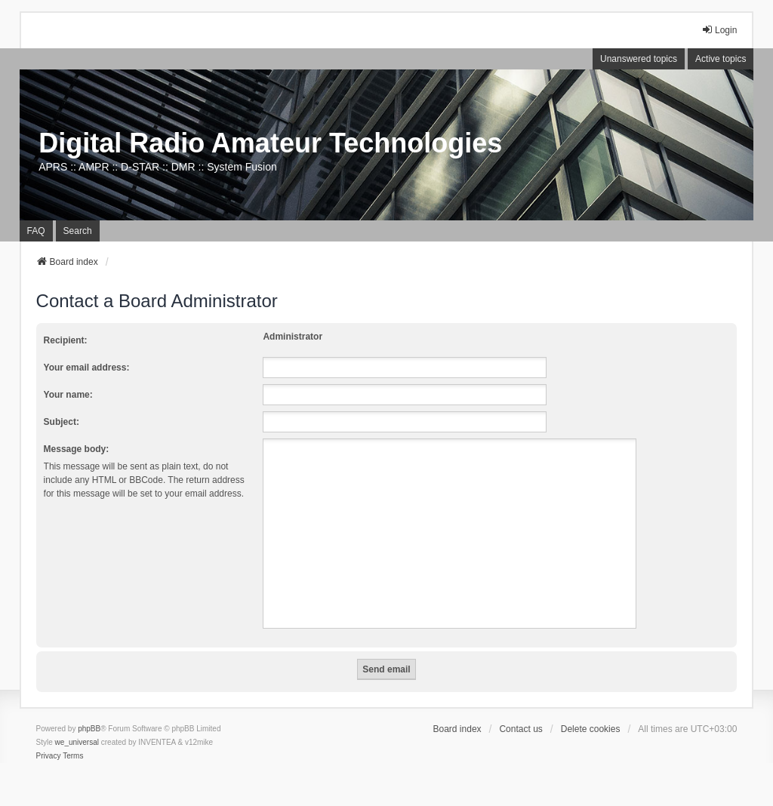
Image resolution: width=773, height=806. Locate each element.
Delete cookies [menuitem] (591, 729)
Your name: (68, 394)
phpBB (89, 728)
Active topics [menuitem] (720, 59)
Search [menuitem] (77, 231)
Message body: (76, 449)
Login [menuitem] (719, 29)
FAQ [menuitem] (36, 231)
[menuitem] (48, 756)
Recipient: (66, 340)
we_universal (77, 742)
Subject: (61, 422)
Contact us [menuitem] (520, 729)
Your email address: (87, 367)
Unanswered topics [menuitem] (638, 59)
